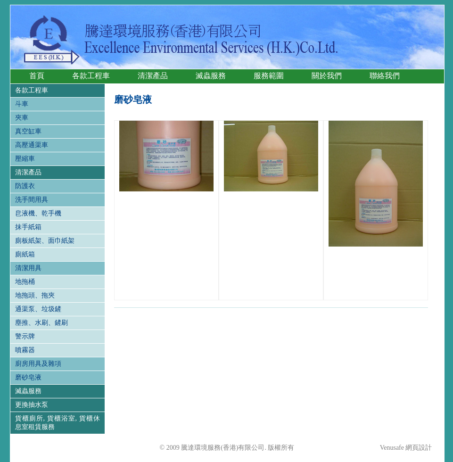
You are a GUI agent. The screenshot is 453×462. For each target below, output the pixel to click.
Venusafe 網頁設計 (406, 447)
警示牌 (25, 336)
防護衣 (25, 186)
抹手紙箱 (28, 227)
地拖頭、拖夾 (35, 295)
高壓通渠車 (31, 144)
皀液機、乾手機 (38, 213)
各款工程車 (91, 76)
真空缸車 (28, 131)
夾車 (21, 117)
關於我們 (327, 76)
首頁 (36, 76)
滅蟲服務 (211, 76)
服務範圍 (269, 76)
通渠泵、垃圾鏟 (38, 309)
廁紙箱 (25, 254)
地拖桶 (25, 281)
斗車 (21, 103)
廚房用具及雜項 (38, 363)
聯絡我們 (385, 76)
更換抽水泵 (31, 404)
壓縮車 (25, 158)
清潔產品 (153, 76)
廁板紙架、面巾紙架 (44, 240)
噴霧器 (25, 350)
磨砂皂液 (28, 377)
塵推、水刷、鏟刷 (41, 322)
